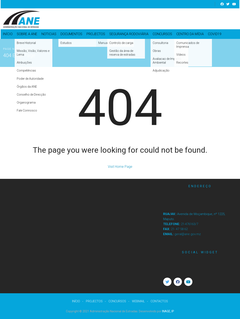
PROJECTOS (95, 34)
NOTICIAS (48, 34)
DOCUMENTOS (71, 34)
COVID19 (214, 34)
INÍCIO (8, 34)
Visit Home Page (120, 167)
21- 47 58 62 (179, 229)
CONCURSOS (162, 34)
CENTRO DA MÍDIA (190, 34)
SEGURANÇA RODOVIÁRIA (128, 34)
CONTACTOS (159, 301)
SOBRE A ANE (27, 34)
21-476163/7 (189, 224)
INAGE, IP (168, 311)
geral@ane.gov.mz (187, 234)
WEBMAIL (138, 301)
